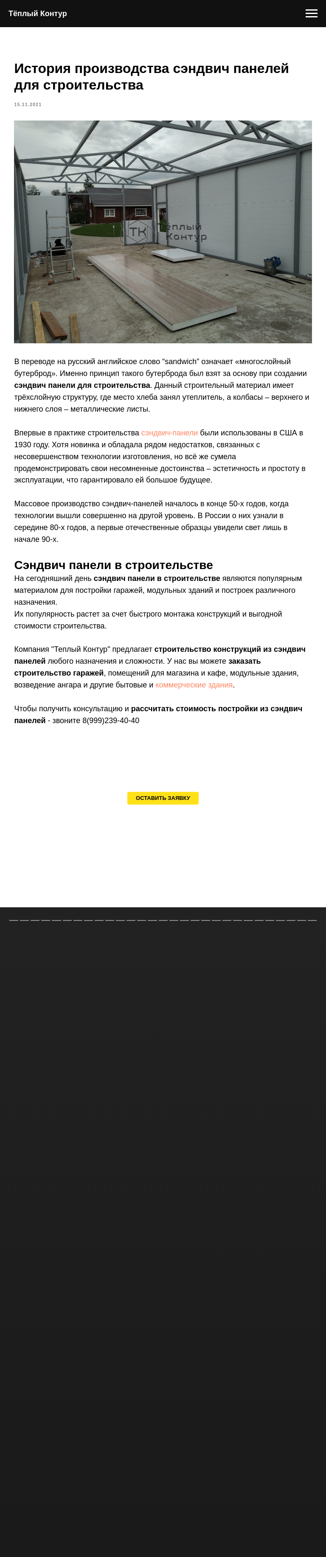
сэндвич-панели (181, 432)
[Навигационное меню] (312, 13)
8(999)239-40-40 (157, 732)
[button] (163, 817)
